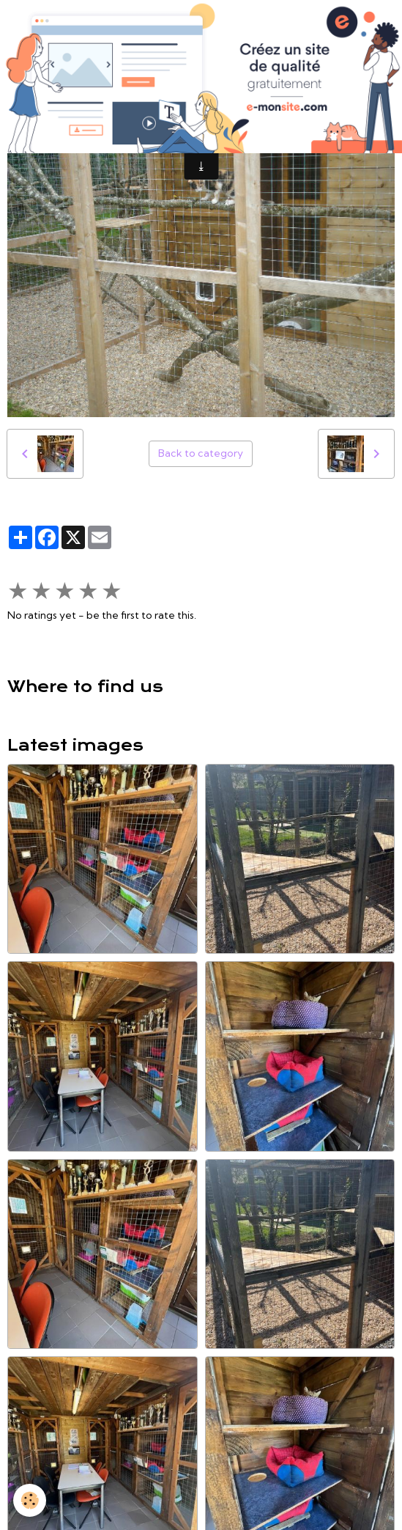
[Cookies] (29, 1500)
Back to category (200, 453)
